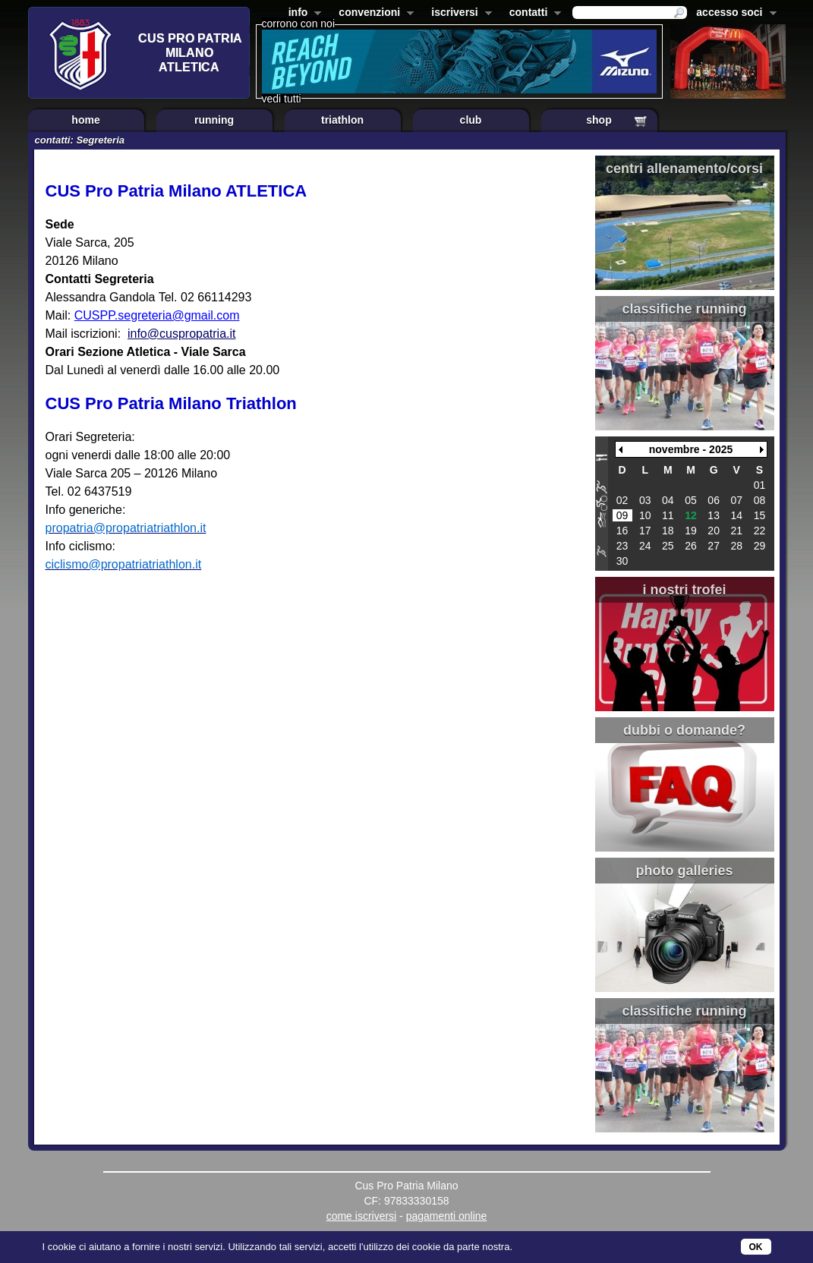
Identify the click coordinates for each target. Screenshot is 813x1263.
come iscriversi (361, 1216)
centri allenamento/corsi (684, 168)
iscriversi (458, 13)
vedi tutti (281, 99)
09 (622, 515)
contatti (532, 13)
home (85, 120)
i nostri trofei (684, 589)
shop (598, 120)
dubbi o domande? (684, 730)
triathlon (342, 120)
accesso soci (733, 13)
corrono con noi (299, 23)
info (302, 13)
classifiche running (684, 309)
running (214, 120)
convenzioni (373, 13)
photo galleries (684, 870)
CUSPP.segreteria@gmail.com (157, 315)
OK (756, 1247)
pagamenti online (446, 1216)
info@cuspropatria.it (182, 333)
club (471, 120)
